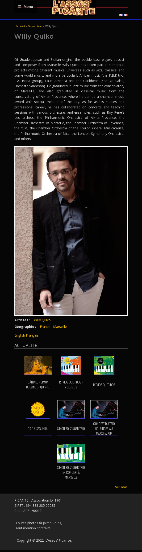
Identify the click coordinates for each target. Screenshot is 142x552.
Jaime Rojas (52, 523)
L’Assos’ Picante (58, 540)
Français (32, 335)
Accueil (20, 26)
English (19, 335)
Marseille (60, 326)
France (45, 326)
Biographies (35, 26)
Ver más (121, 487)
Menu (25, 6)
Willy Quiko (42, 320)
